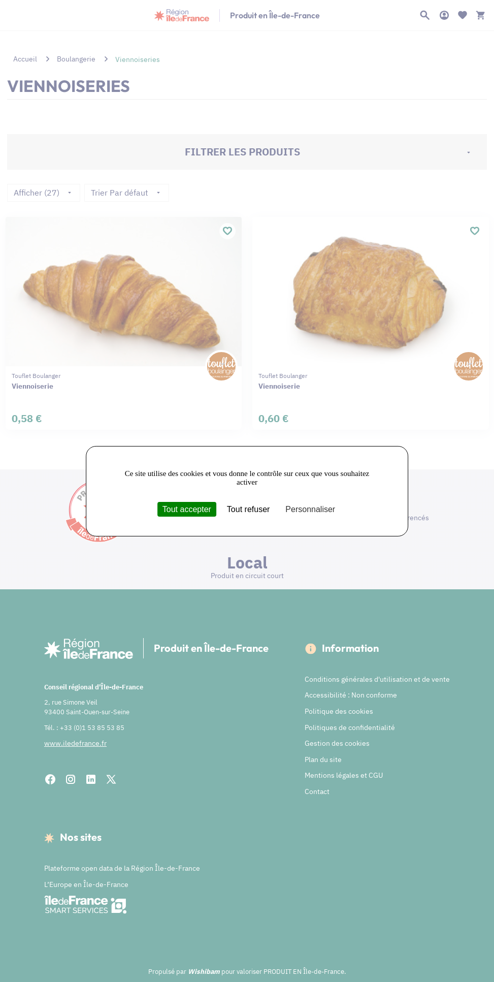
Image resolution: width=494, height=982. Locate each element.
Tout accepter (186, 508)
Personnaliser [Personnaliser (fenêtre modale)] (310, 508)
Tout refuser (248, 508)
